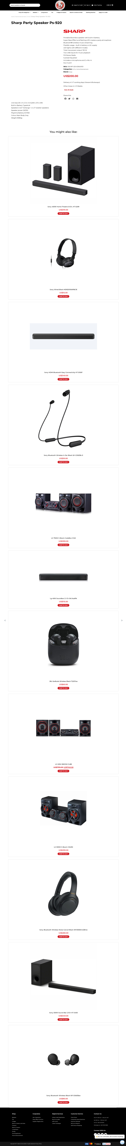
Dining (13, 1131)
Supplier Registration (38, 1121)
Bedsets (14, 1117)
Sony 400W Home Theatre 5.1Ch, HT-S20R (63, 207)
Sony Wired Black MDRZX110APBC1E (63, 289)
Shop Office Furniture (38, 1119)
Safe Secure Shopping (76, 1125)
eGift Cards (55, 1121)
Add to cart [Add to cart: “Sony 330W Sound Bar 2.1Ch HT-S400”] (63, 1019)
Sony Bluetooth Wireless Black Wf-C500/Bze (63, 1095)
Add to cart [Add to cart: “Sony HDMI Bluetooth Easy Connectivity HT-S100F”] (63, 379)
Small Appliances (16, 1133)
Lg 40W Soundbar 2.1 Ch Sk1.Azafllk (63, 598)
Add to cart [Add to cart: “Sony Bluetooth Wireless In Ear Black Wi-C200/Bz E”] (63, 462)
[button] (65, 99)
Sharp (70, 72)
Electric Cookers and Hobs (18, 1123)
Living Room (15, 1129)
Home (12, 16)
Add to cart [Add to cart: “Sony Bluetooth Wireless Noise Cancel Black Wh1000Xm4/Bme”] (63, 936)
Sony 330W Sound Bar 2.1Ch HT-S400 (63, 1013)
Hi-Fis (28, 16)
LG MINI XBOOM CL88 (63, 764)
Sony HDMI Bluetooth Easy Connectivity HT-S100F (63, 372)
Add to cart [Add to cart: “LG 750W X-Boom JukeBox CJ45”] (63, 545)
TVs (13, 1119)
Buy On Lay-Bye (56, 1119)
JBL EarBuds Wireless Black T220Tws (63, 681)
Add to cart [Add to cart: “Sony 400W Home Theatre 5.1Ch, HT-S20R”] (63, 213)
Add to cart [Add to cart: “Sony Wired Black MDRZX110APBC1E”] (63, 296)
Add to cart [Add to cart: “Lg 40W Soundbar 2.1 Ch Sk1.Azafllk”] (63, 605)
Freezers (14, 1125)
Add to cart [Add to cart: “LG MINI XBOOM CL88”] (63, 771)
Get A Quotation (37, 1117)
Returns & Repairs (75, 1123)
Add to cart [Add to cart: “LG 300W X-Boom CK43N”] (63, 854)
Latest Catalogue (56, 1123)
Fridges (14, 1121)
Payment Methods (75, 1121)
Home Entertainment (20, 16)
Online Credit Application (58, 1117)
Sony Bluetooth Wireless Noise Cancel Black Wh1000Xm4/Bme (63, 930)
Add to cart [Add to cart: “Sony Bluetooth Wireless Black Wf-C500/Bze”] (63, 1102)
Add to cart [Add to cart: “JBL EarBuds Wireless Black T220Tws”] (63, 688)
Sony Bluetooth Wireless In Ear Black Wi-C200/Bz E (63, 455)
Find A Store (74, 1117)
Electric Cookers (16, 1127)
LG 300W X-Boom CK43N (63, 847)
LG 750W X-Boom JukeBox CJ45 (63, 538)
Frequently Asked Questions (78, 1119)
